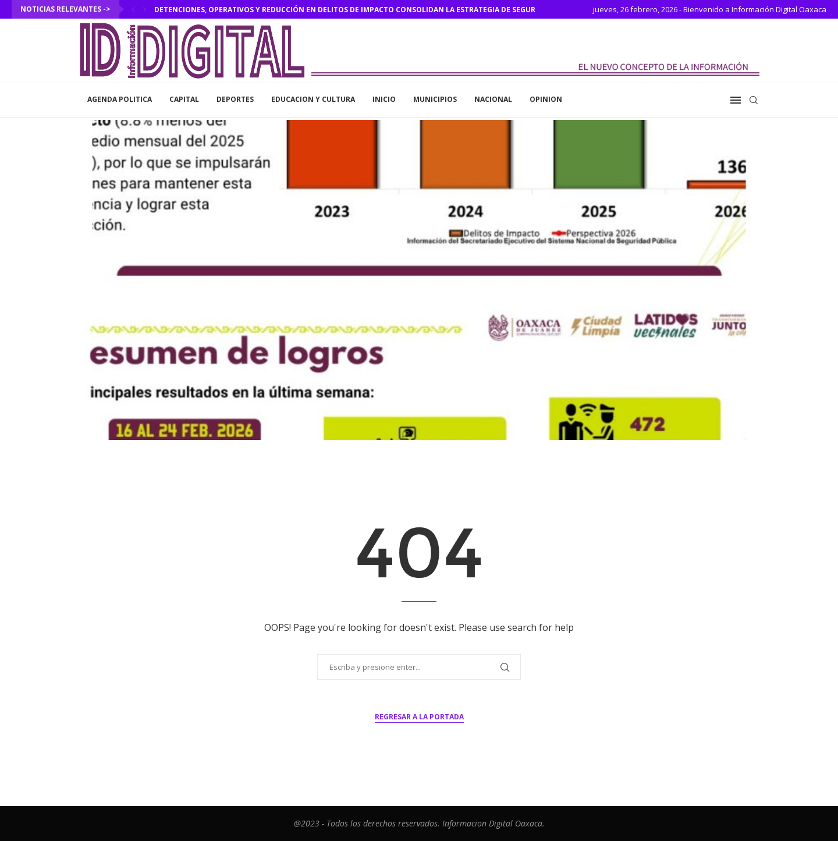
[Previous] (133, 9)
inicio (384, 99)
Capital (184, 99)
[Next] (145, 9)
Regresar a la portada (419, 717)
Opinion (546, 99)
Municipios (435, 99)
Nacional (493, 99)
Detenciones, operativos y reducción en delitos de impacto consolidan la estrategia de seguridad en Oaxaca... (378, 10)
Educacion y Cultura (313, 99)
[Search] (753, 100)
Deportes (235, 99)
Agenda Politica (119, 99)
